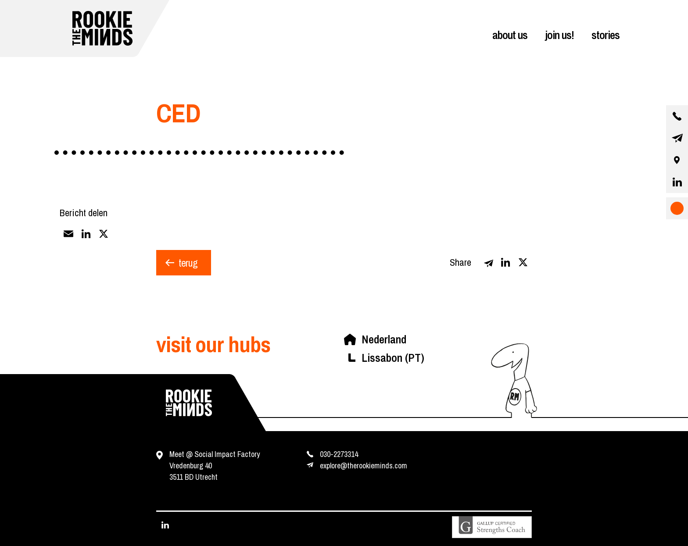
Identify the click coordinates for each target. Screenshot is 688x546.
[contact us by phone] (677, 116)
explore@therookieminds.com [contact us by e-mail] (363, 465)
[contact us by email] (677, 138)
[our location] (677, 160)
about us (509, 35)
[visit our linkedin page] (677, 182)
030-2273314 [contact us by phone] (339, 454)
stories (605, 35)
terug (188, 263)
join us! (559, 35)
